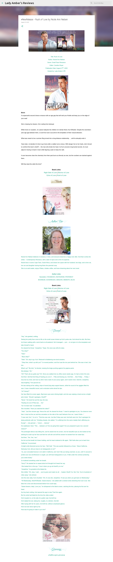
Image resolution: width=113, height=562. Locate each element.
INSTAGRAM (60, 277)
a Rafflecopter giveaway (56, 555)
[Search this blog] (102, 3)
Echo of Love (51, 175)
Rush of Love (61, 175)
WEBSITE (67, 280)
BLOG (73, 280)
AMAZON (59, 280)
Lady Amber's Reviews (19, 3)
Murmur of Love (63, 172)
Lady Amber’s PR (60, 71)
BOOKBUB (41, 280)
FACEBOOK (51, 277)
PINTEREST (69, 277)
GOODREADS (50, 280)
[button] (22, 26)
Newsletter (42, 277)
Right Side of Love (50, 172)
